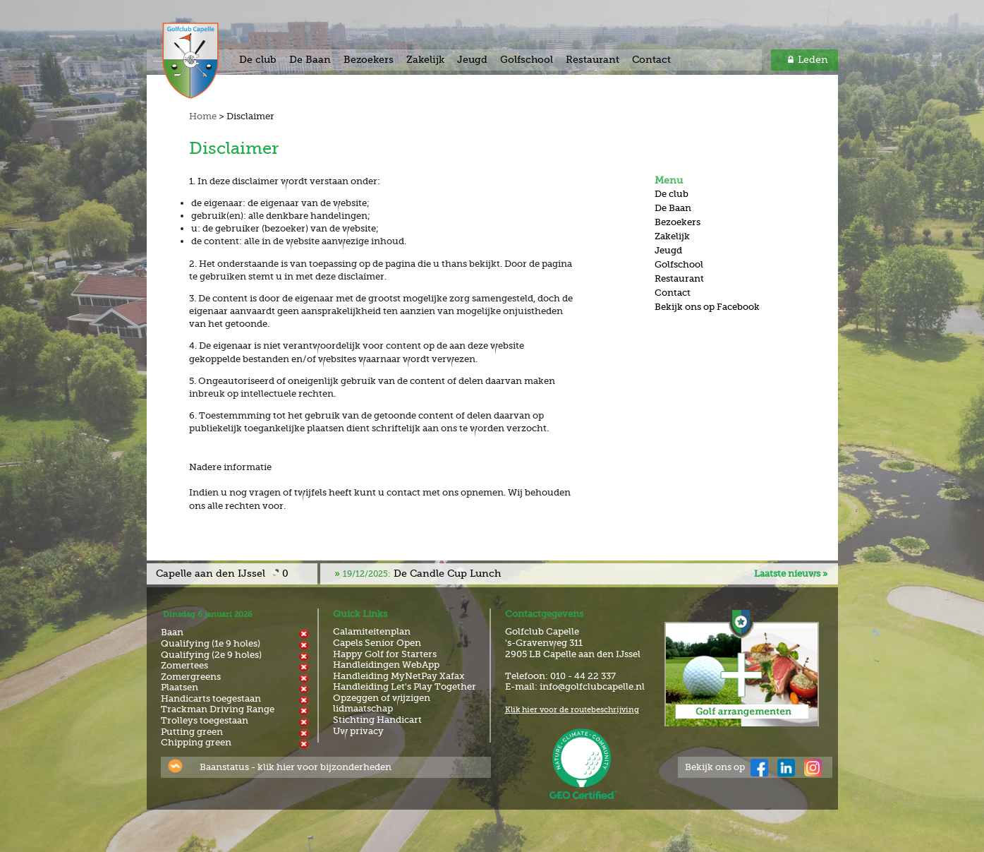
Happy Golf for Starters (385, 654)
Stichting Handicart (377, 719)
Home (203, 116)
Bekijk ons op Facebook (707, 306)
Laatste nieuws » (790, 573)
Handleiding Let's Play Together (404, 686)
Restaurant (592, 59)
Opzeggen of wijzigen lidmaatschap (381, 703)
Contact (651, 59)
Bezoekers (369, 59)
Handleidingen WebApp (386, 664)
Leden (813, 59)
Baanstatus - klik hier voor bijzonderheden (295, 767)
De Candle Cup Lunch (422, 573)
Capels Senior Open (377, 642)
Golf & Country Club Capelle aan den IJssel (205, 60)
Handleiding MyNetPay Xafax (398, 676)
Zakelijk (425, 59)
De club (258, 59)
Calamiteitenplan (372, 631)
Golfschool (526, 59)
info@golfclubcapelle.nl (592, 686)
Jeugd (472, 59)
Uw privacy (358, 731)
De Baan (310, 59)
